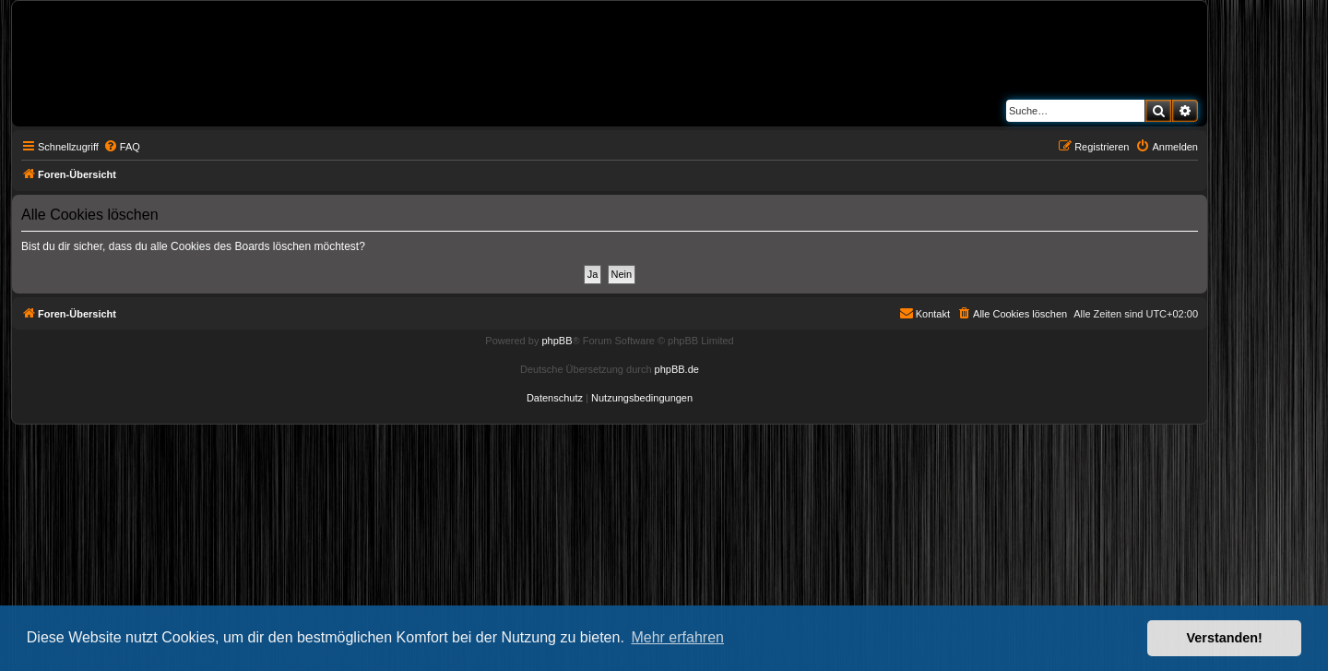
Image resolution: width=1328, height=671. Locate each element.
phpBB (556, 340)
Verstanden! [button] (1225, 637)
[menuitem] (121, 147)
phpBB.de (677, 369)
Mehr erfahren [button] (677, 637)
